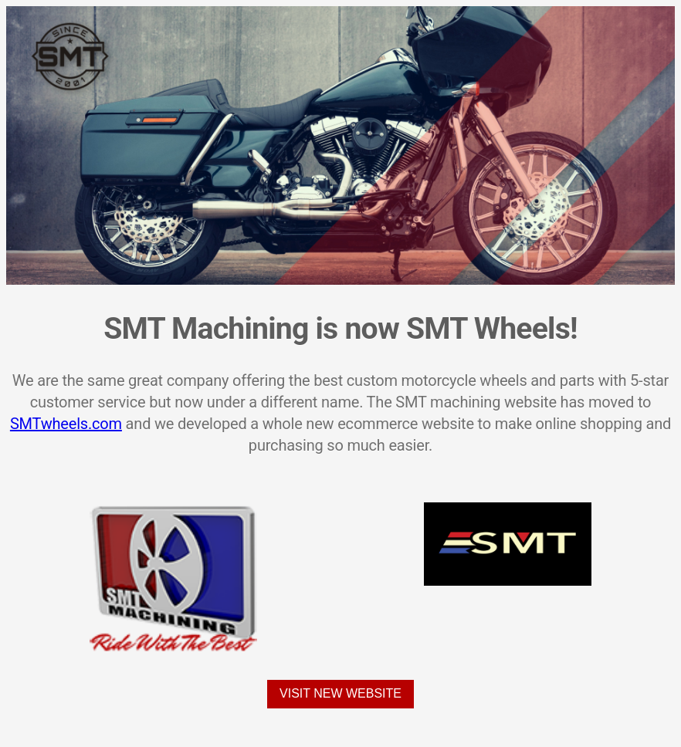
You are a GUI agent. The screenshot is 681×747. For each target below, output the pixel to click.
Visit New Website (340, 693)
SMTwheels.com (66, 423)
